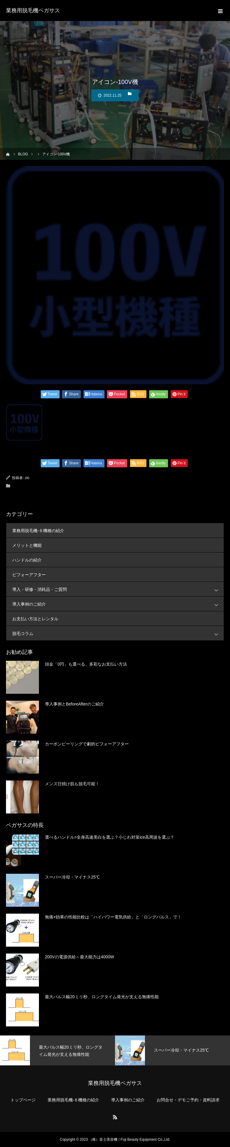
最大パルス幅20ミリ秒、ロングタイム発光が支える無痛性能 (102, 996)
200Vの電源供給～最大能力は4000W (79, 956)
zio (27, 478)
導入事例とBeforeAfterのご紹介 (74, 704)
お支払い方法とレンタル (35, 618)
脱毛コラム (118, 633)
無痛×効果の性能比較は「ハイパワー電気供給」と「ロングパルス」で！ (113, 917)
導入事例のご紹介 (118, 604)
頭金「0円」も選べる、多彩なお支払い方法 (86, 664)
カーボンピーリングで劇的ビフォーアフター (87, 743)
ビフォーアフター (29, 574)
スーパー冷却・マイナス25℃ (72, 877)
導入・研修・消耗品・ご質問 (118, 589)
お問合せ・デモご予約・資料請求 (188, 1100)
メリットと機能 (27, 545)
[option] (57, 1050)
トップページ (23, 1100)
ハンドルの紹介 (27, 560)
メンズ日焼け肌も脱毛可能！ (72, 783)
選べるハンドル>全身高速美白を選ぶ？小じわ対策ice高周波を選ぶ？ (109, 837)
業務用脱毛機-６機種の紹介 (38, 530)
